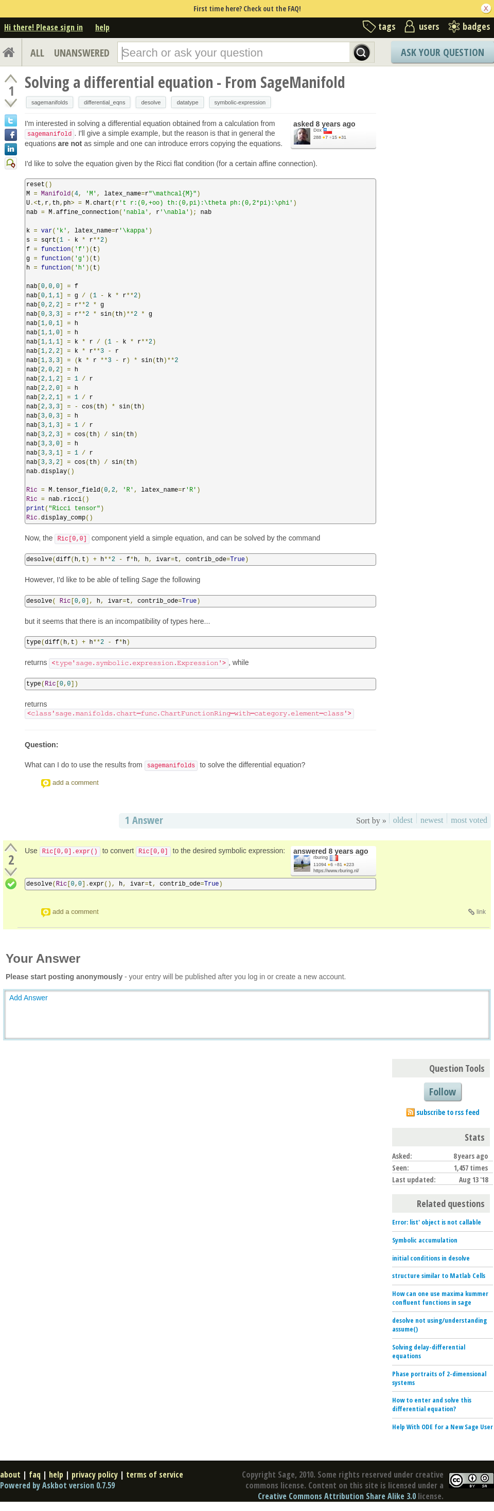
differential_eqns (105, 102)
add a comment (75, 782)
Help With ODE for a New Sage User (442, 1426)
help (102, 27)
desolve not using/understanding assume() (439, 1325)
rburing (320, 857)
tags (387, 26)
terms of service (154, 1474)
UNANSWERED (82, 53)
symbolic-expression (240, 102)
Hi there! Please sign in (43, 27)
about (10, 1474)
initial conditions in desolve (431, 1258)
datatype (187, 102)
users (429, 26)
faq (35, 1474)
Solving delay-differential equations (428, 1351)
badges (476, 26)
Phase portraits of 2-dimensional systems (439, 1378)
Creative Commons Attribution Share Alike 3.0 (337, 1496)
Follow (442, 1092)
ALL (37, 53)
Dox (317, 130)
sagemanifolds (49, 102)
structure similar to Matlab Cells (438, 1275)
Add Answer (28, 998)
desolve (151, 102)
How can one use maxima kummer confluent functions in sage (440, 1298)
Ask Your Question (442, 52)
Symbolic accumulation (424, 1240)
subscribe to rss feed (448, 1112)
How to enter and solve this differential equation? (431, 1404)
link (481, 911)
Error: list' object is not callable (436, 1222)
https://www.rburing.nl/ (336, 870)
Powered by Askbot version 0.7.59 (57, 1485)
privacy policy (95, 1474)
